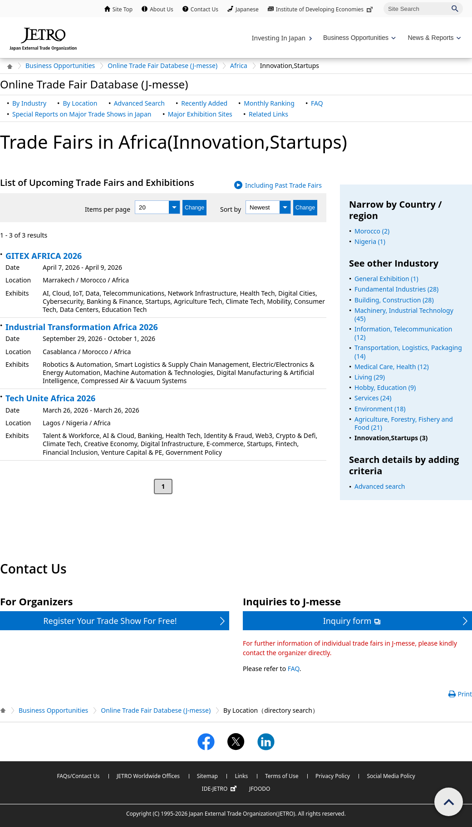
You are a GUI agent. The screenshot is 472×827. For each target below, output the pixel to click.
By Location (80, 103)
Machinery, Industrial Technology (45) (403, 314)
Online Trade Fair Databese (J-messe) (162, 65)
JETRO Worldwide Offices (148, 776)
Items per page (107, 209)
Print (464, 694)
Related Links (268, 114)
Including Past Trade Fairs (283, 185)
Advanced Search (139, 103)
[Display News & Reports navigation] (433, 38)
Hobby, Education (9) (385, 387)
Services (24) (372, 398)
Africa (238, 65)
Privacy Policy (332, 776)
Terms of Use (281, 776)
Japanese (247, 9)
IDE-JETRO (220, 789)
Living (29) (369, 377)
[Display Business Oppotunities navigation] (358, 38)
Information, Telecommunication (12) (403, 333)
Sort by (230, 209)
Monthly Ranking (269, 103)
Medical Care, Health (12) (391, 366)
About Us (161, 9)
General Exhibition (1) (386, 278)
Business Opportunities (60, 65)
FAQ (317, 103)
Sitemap (207, 776)
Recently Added (204, 103)
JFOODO (259, 789)
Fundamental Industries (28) (396, 289)
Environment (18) (380, 408)
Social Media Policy (391, 776)
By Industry (29, 103)
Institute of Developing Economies (325, 9)
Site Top (123, 9)
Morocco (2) (371, 231)
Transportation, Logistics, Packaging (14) (408, 351)
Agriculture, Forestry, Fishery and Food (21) (403, 423)
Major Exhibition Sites (200, 114)
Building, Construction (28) (394, 300)
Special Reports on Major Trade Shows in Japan (81, 114)
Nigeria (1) (369, 241)
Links (241, 776)
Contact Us (204, 9)
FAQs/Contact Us (78, 776)
